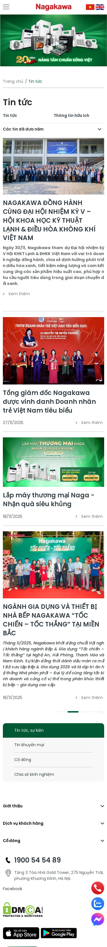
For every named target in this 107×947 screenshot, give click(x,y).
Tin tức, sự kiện (29, 730)
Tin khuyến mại (29, 745)
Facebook (12, 889)
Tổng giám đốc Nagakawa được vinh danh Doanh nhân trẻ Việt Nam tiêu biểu (49, 401)
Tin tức (10, 115)
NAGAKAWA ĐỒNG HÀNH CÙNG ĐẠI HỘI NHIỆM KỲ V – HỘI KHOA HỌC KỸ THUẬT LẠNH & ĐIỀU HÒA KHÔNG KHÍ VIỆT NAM (49, 220)
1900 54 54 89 (37, 860)
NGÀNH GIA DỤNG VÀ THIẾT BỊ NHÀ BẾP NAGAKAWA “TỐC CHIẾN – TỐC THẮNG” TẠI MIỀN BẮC (51, 619)
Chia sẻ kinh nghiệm (34, 774)
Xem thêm (16, 294)
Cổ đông (22, 759)
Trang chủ (13, 81)
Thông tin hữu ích (71, 115)
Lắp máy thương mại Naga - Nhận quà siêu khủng (48, 499)
